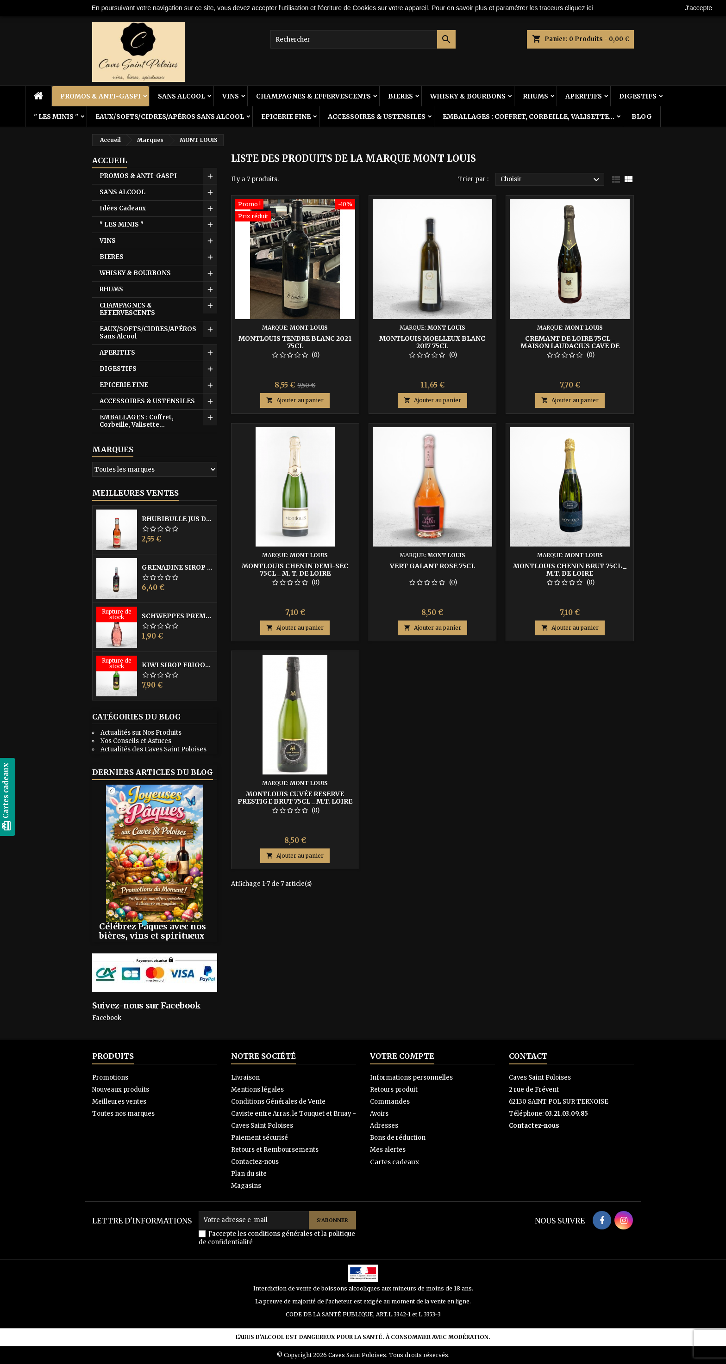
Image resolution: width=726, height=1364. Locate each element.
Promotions (110, 1077)
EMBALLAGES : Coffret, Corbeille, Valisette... (528, 116)
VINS (230, 96)
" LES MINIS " (56, 116)
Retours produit (394, 1090)
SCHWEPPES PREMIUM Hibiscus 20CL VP (177, 616)
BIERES (400, 96)
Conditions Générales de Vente (278, 1102)
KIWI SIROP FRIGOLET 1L (177, 665)
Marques (112, 449)
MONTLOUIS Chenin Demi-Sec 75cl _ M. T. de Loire (295, 570)
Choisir (551, 179)
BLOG (642, 116)
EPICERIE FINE (286, 116)
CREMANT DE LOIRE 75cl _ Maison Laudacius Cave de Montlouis (570, 345)
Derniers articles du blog (152, 772)
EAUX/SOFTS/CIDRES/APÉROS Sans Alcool (169, 116)
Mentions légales (257, 1090)
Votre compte (402, 1056)
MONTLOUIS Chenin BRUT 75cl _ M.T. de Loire (569, 570)
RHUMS (535, 96)
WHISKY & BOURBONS (468, 96)
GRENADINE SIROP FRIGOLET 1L (177, 567)
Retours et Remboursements (275, 1150)
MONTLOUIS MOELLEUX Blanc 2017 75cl (432, 342)
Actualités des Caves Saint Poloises (153, 749)
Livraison (245, 1077)
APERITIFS (583, 96)
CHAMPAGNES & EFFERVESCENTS (313, 96)
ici (590, 8)
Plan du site (249, 1174)
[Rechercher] (363, 39)
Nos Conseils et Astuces (135, 741)
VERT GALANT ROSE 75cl (432, 566)
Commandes (390, 1102)
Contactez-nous (255, 1162)
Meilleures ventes (119, 1102)
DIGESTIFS (638, 96)
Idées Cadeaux (123, 208)
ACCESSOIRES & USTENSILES (377, 116)
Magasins (246, 1186)
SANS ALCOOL (181, 96)
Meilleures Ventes (135, 493)
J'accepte (698, 8)
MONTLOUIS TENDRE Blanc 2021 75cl (294, 342)
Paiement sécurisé (259, 1138)
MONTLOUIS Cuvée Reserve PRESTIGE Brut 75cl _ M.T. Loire (295, 797)
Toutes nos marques (123, 1114)
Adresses (384, 1126)
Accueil (109, 160)
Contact (528, 1056)
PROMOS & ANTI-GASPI (100, 96)
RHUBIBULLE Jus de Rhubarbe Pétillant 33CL (177, 518)
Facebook (106, 1018)
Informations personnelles (411, 1077)
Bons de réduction (398, 1138)
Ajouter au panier (295, 400)
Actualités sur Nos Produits (141, 733)
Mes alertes (388, 1150)
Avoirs (379, 1114)
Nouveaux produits (120, 1090)
